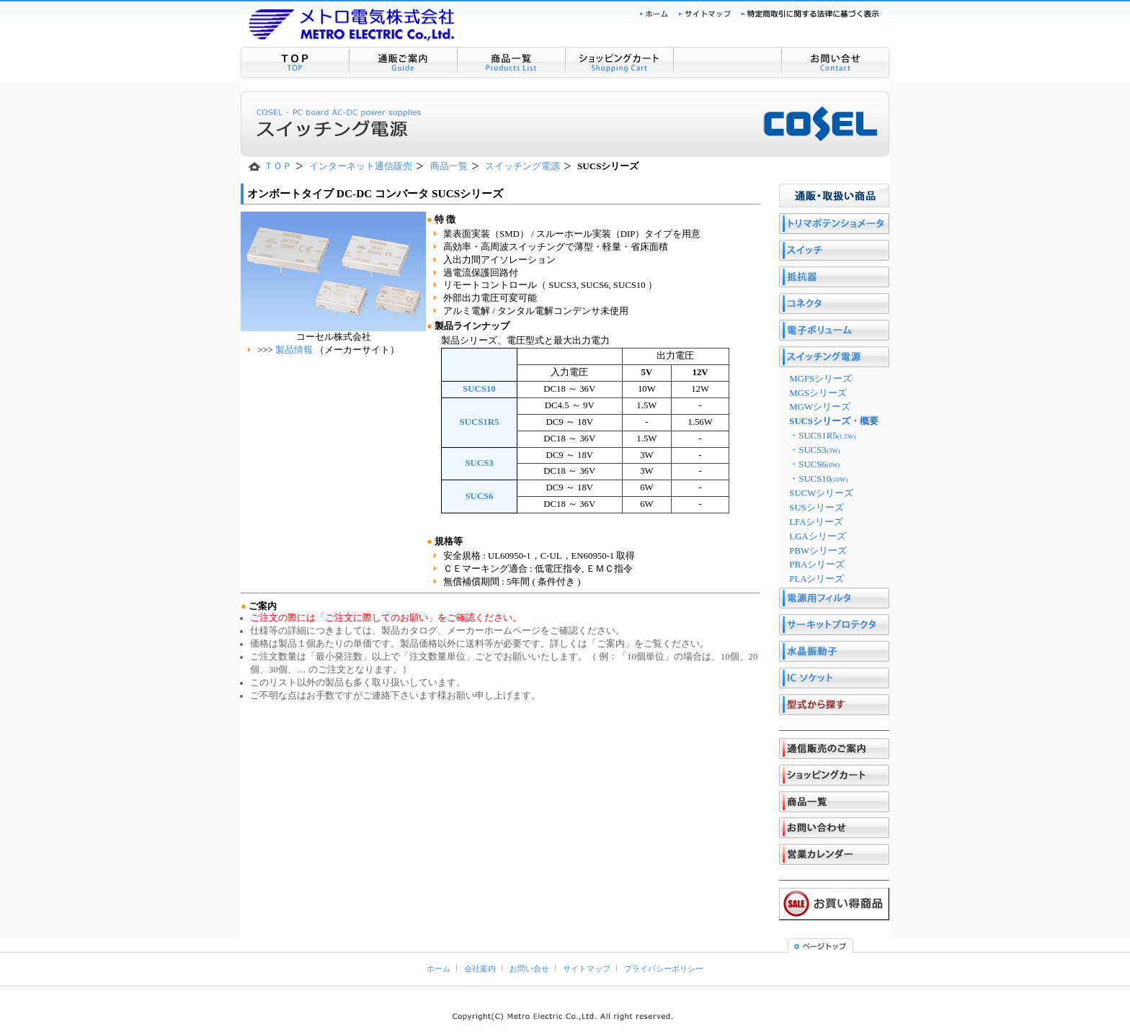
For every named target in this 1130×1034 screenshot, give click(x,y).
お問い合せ (529, 968)
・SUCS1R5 (822, 436)
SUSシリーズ (816, 508)
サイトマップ (586, 968)
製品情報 (295, 350)
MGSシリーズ (818, 393)
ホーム (438, 968)
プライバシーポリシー (663, 968)
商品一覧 (449, 166)
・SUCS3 (814, 450)
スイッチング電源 (522, 166)
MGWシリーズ (819, 407)
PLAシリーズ (816, 579)
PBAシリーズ (817, 564)
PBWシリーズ (818, 551)
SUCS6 (479, 496)
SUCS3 (479, 463)
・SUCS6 (814, 464)
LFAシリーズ (816, 522)
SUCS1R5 (479, 422)
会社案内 (480, 968)
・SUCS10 (818, 479)
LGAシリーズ (817, 536)
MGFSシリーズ (820, 379)
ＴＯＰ (278, 166)
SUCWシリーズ (821, 493)
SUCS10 (479, 389)
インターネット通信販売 (360, 166)
